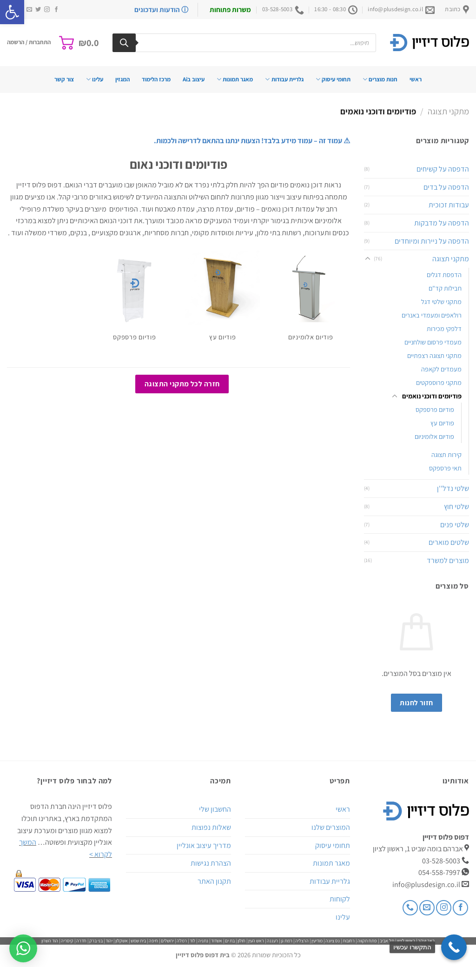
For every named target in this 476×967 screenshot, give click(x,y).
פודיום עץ (442, 422)
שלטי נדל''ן (453, 488)
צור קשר (64, 79)
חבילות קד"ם (445, 288)
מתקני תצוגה (448, 111)
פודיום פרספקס (435, 409)
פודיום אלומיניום (434, 436)
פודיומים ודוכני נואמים (432, 395)
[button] (12, 12)
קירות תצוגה (446, 454)
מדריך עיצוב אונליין (204, 845)
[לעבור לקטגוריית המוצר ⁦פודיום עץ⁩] (222, 299)
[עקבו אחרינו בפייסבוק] (56, 10)
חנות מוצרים (380, 79)
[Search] (124, 42)
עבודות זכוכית (449, 205)
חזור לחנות (416, 702)
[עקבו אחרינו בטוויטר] (38, 10)
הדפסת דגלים (444, 274)
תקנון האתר (214, 881)
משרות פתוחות (230, 9)
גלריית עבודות (284, 79)
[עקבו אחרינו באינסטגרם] (47, 10)
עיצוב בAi (194, 79)
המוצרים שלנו (330, 827)
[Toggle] (367, 259)
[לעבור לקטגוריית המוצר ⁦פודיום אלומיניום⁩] (310, 299)
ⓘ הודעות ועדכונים (161, 9)
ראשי (416, 79)
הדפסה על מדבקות (441, 223)
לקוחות (340, 899)
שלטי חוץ (456, 506)
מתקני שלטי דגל (441, 301)
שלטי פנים (454, 525)
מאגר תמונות (235, 79)
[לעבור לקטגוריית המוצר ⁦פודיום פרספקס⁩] (134, 299)
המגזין (122, 79)
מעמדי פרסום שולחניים (433, 342)
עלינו (94, 79)
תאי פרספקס (445, 468)
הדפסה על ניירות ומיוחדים (432, 241)
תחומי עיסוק (333, 79)
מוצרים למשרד (448, 560)
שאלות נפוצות (211, 827)
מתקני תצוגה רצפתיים (434, 355)
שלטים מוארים (449, 542)
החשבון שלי (215, 809)
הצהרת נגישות (211, 863)
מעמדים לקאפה (441, 368)
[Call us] (410, 907)
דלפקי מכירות (444, 328)
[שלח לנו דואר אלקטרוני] (29, 10)
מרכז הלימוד (156, 79)
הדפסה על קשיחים (442, 169)
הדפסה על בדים (446, 187)
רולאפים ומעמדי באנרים (432, 315)
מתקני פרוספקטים (439, 382)
